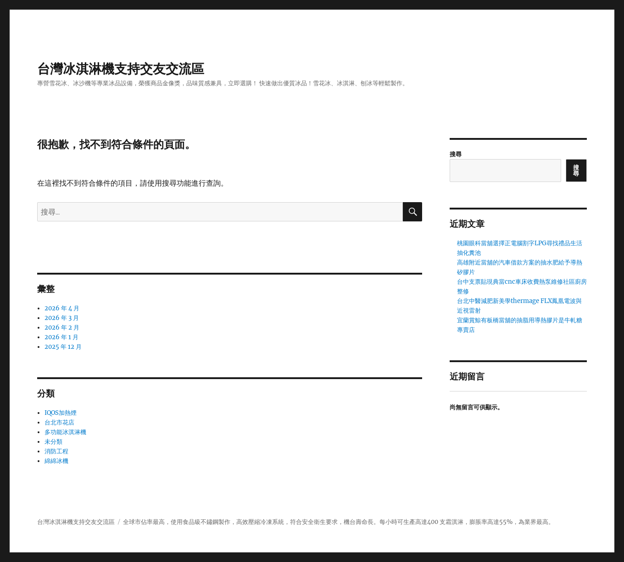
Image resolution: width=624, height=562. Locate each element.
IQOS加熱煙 (61, 413)
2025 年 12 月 (63, 347)
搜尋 (456, 154)
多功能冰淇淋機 (65, 432)
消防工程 (56, 451)
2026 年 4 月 (62, 308)
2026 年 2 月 (62, 327)
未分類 (53, 442)
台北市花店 (59, 422)
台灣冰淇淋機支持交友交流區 (120, 69)
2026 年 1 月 (61, 337)
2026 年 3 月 (62, 318)
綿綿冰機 (56, 461)
